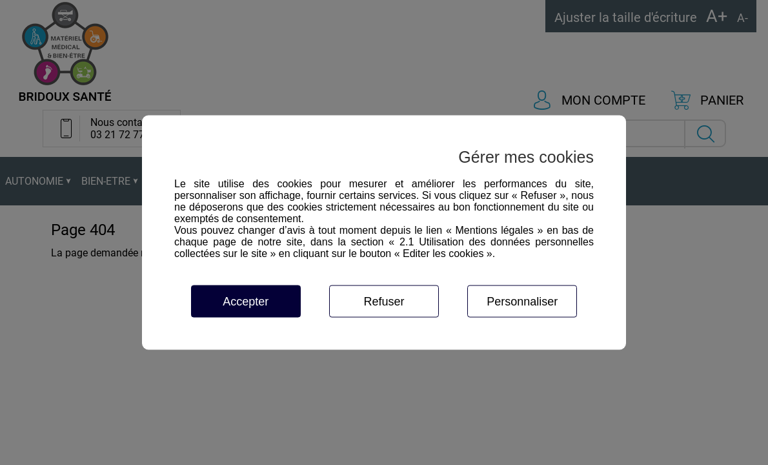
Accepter (245, 301)
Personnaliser (522, 301)
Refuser (383, 301)
